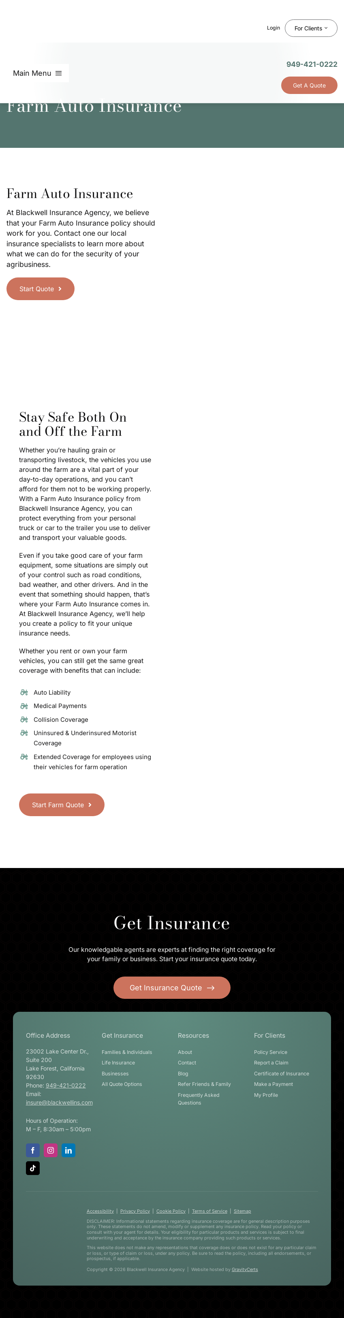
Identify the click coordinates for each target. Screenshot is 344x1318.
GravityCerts (245, 1269)
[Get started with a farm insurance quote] (40, 288)
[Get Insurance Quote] (309, 85)
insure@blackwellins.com (59, 1102)
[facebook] (33, 1150)
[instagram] (51, 1150)
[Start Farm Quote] (62, 804)
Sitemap (242, 1211)
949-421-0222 (312, 64)
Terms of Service (209, 1211)
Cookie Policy (171, 1211)
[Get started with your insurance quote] (172, 988)
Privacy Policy (135, 1211)
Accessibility (100, 1211)
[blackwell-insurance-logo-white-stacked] (48, 1233)
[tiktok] (33, 1168)
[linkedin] (68, 1150)
